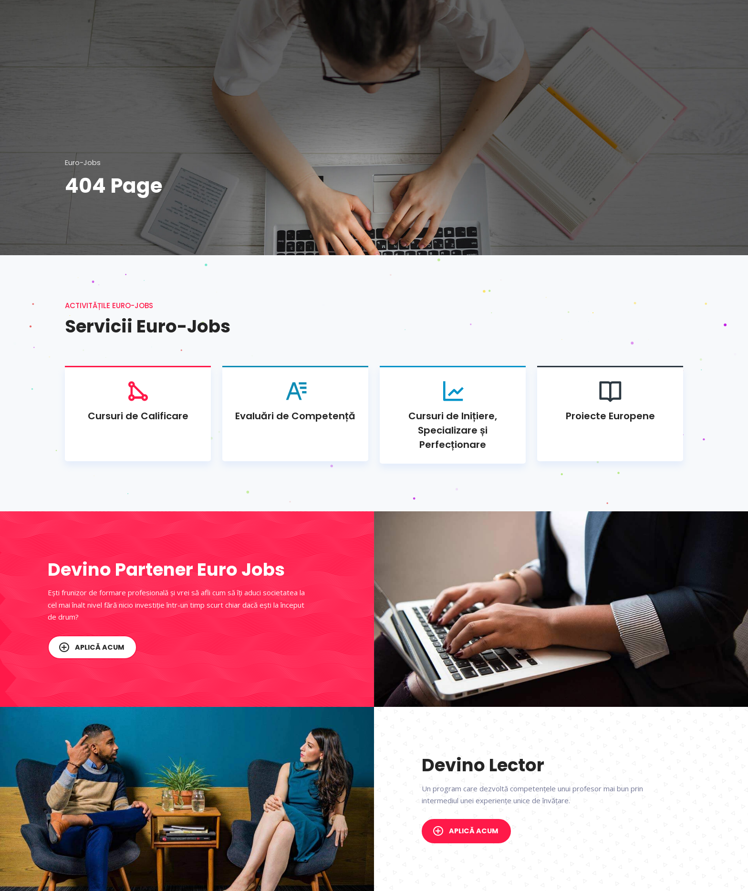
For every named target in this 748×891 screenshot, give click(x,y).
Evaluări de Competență (295, 400)
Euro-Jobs (83, 162)
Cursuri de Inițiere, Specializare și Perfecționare (453, 414)
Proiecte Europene (610, 400)
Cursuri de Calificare (138, 400)
